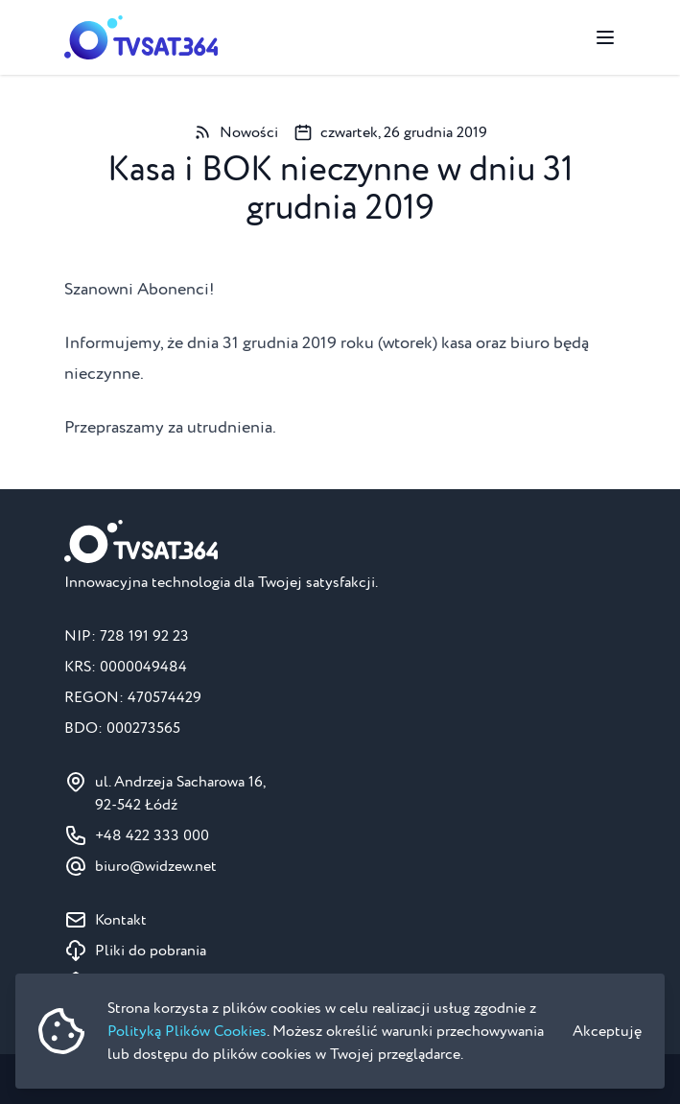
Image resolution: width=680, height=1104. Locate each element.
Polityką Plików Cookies (187, 1031)
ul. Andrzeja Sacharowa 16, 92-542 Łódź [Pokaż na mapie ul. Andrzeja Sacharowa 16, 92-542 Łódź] (180, 793)
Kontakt (121, 919)
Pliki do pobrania (150, 950)
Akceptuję (607, 1031)
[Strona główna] (141, 37)
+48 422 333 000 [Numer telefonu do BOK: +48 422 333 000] (152, 835)
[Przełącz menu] (605, 37)
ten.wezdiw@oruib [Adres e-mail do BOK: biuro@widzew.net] (156, 866)
